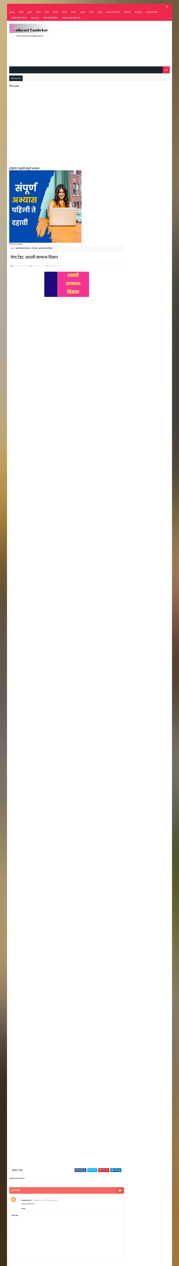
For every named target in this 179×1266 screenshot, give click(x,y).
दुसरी (29, 12)
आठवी (82, 12)
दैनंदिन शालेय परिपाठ (19, 18)
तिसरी (38, 12)
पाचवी (55, 12)
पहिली (21, 12)
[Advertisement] (119, 44)
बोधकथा (127, 12)
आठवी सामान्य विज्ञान (22, 248)
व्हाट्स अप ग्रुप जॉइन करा (71, 18)
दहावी (100, 12)
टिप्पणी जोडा (14, 1216)
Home (11, 12)
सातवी (73, 12)
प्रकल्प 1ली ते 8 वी (112, 12)
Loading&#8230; (55, 736)
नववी (91, 12)
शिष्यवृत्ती (138, 12)
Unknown (26, 1201)
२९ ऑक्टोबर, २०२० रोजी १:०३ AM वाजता (45, 1201)
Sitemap (35, 18)
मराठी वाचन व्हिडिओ (50, 18)
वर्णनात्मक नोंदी (151, 12)
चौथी (46, 12)
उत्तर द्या (23, 1209)
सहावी (64, 12)
